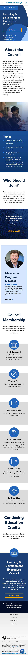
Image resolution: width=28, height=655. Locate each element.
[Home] (14, 3)
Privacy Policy (6, 641)
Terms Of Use (9, 636)
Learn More (14, 231)
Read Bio (9, 299)
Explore (12, 30)
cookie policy (15, 646)
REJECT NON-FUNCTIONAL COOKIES (17, 653)
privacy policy (16, 648)
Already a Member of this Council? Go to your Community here (10, 38)
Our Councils (9, 8)
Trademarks (13, 638)
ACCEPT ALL (5, 653)
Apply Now (14, 596)
